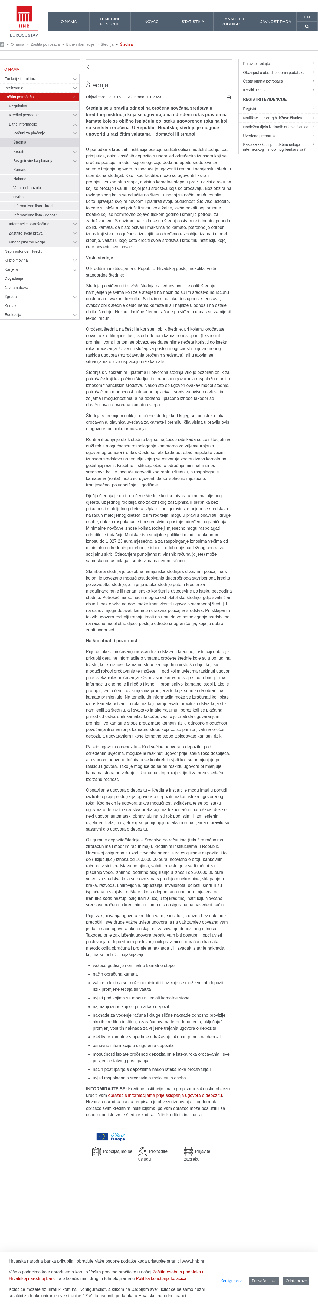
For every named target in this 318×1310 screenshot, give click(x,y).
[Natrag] (88, 67)
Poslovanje (14, 88)
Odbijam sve (296, 1281)
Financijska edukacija (27, 242)
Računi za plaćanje (29, 133)
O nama (17, 44)
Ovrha (18, 197)
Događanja (14, 278)
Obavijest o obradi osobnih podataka (280, 72)
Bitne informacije (80, 44)
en (307, 17)
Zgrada (11, 296)
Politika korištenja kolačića (161, 1278)
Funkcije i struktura (20, 79)
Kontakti (11, 306)
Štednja (107, 44)
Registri (280, 109)
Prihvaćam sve (264, 1281)
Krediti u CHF (280, 90)
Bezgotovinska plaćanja (33, 161)
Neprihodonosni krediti (23, 251)
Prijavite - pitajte (280, 63)
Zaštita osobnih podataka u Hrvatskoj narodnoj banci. (136, 1295)
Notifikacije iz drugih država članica (280, 118)
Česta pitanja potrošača (280, 81)
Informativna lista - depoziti (35, 215)
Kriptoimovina (16, 260)
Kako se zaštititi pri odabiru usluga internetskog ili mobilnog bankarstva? (280, 147)
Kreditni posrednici (24, 115)
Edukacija (13, 314)
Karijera (11, 269)
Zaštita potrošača (45, 44)
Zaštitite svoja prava (26, 233)
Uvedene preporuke (280, 136)
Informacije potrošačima (29, 224)
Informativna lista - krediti (34, 206)
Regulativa (18, 106)
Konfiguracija (231, 1281)
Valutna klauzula (27, 188)
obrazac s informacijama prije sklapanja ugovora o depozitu (165, 1095)
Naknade (21, 179)
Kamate (20, 169)
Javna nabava (16, 287)
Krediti (18, 151)
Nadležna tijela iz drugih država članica (280, 127)
